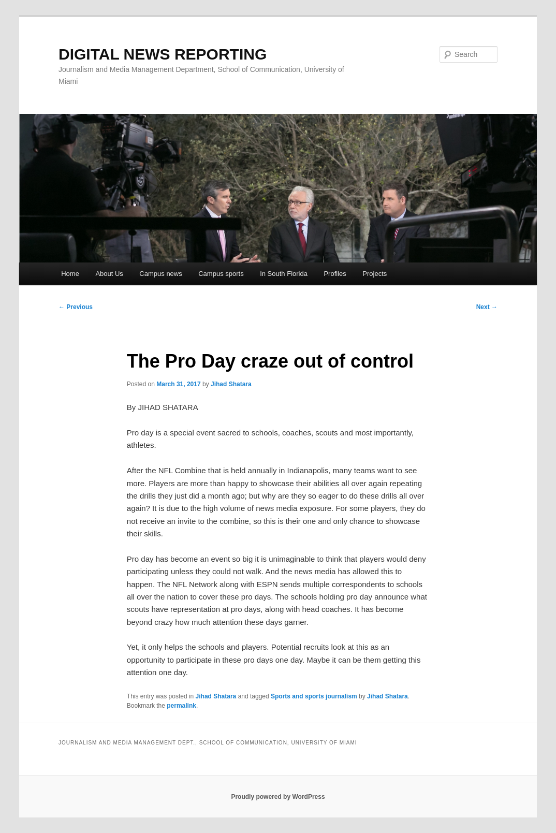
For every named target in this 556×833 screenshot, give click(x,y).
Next (487, 307)
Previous (75, 307)
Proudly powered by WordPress (278, 796)
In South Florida (284, 273)
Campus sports (220, 273)
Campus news (160, 273)
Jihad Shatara (231, 384)
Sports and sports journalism (314, 696)
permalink (181, 705)
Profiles (335, 273)
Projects (374, 273)
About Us (109, 273)
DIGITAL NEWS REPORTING (162, 54)
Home (70, 273)
